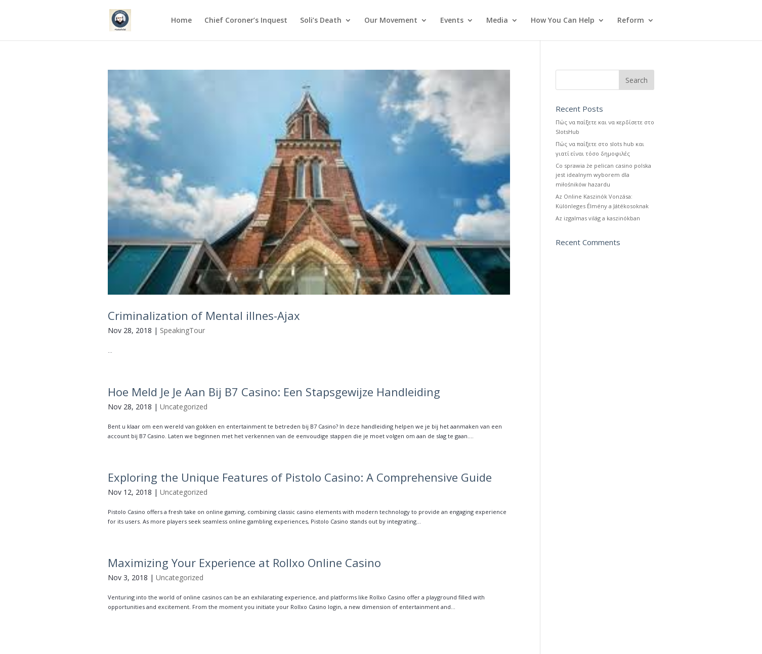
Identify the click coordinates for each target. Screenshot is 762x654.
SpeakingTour (182, 330)
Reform (630, 21)
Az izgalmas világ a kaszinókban (598, 218)
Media (497, 21)
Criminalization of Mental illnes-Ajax (204, 315)
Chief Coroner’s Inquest (245, 21)
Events (451, 21)
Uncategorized (183, 406)
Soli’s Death (321, 21)
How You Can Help (563, 21)
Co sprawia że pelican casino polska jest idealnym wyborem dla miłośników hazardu (603, 175)
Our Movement (390, 21)
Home (181, 21)
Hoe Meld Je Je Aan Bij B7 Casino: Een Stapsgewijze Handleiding (274, 391)
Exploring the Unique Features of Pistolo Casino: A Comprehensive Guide (300, 477)
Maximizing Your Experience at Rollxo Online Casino (244, 562)
